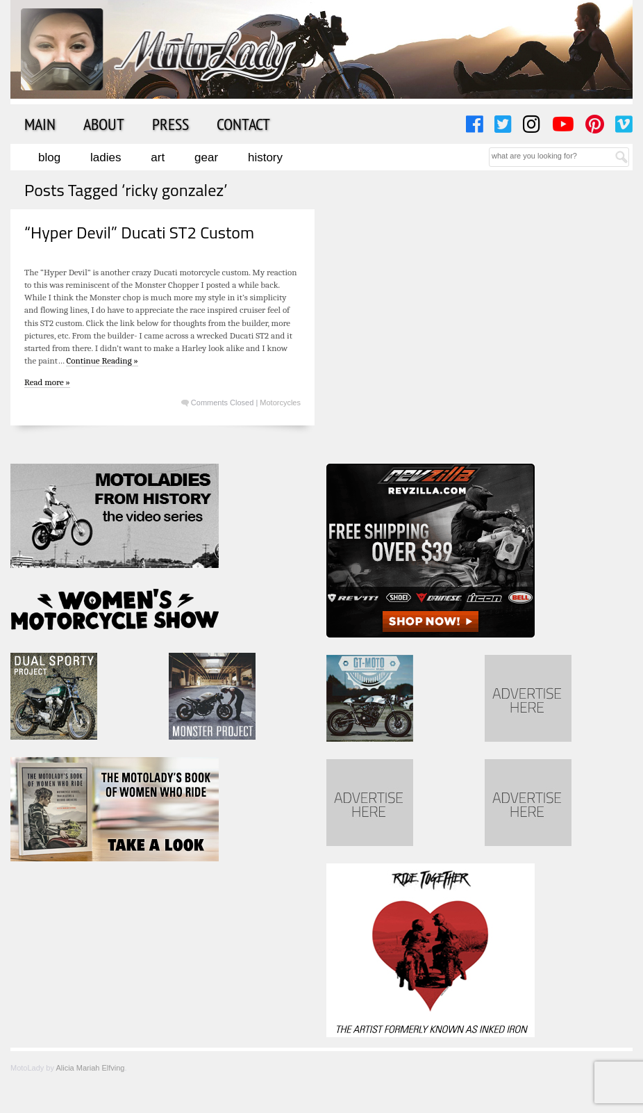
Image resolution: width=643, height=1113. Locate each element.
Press (170, 123)
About (103, 123)
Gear (206, 157)
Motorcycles (280, 402)
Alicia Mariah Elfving (90, 1068)
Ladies (105, 157)
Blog (49, 157)
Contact (243, 123)
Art (158, 157)
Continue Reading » (101, 360)
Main (40, 123)
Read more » (47, 382)
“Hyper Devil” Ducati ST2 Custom (139, 232)
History (265, 157)
